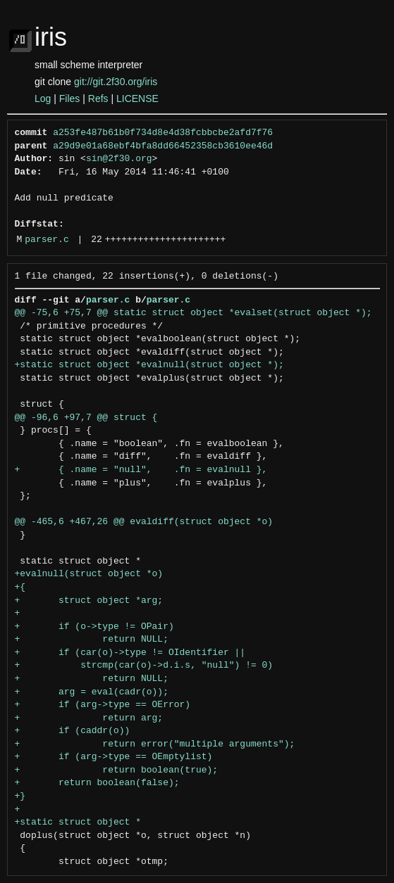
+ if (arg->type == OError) (103, 705)
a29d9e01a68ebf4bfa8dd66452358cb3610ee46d (163, 146)
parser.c (46, 240)
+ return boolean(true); (116, 770)
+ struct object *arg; (89, 601)
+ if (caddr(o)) (72, 731)
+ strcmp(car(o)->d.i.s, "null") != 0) (144, 665)
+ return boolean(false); (97, 783)
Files (69, 98)
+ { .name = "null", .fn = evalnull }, (141, 470)
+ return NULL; (91, 639)
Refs (98, 98)
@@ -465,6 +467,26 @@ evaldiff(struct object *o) (144, 522)
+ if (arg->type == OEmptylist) (114, 757)
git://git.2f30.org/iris (115, 81)
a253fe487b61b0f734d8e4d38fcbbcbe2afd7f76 (163, 133)
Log (43, 98)
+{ (20, 587)
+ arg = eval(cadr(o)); (91, 692)
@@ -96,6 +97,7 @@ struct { (86, 418)
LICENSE (137, 98)
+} (20, 796)
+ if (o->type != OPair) (94, 627)
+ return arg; (89, 718)
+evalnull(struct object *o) (89, 574)
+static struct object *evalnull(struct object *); (149, 365)
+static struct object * (78, 822)
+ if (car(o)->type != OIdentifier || (130, 653)
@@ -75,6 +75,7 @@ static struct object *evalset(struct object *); (193, 313)
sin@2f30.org (119, 159)
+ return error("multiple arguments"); (155, 744)
